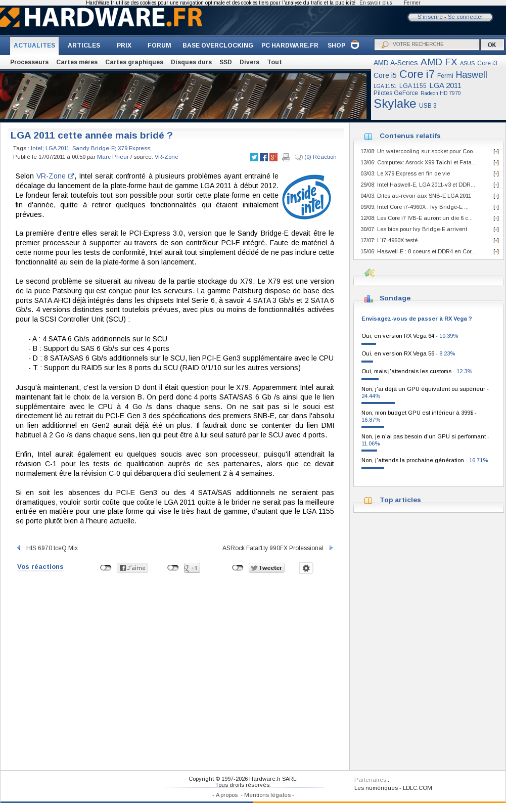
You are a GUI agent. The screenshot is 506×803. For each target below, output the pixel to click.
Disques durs (191, 62)
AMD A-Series (396, 63)
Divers (249, 62)
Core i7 (417, 74)
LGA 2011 (445, 85)
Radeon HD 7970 (441, 93)
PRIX (124, 45)
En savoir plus (375, 3)
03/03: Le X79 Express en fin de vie (405, 173)
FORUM (159, 45)
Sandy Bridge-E (93, 148)
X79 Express (134, 148)
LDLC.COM (417, 788)
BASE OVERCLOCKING (217, 45)
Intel (36, 148)
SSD (225, 62)
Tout (274, 62)
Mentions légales (267, 795)
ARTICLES (84, 45)
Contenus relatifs (410, 136)
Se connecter (465, 17)
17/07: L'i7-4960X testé (389, 240)
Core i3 (487, 63)
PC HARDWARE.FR (289, 45)
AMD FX (439, 62)
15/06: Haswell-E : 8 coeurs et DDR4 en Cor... (418, 251)
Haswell (471, 75)
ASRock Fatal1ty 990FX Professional (278, 548)
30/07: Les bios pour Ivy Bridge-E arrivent (413, 229)
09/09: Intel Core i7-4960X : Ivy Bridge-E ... (414, 207)
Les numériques (376, 788)
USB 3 (428, 105)
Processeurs (29, 62)
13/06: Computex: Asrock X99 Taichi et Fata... (418, 162)
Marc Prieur (113, 157)
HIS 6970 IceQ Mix (47, 548)
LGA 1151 (385, 86)
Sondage (395, 298)
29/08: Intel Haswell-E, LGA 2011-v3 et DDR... (417, 185)
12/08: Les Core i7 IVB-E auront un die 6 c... (416, 218)
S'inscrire (430, 17)
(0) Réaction (316, 157)
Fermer (412, 3)
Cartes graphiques (134, 62)
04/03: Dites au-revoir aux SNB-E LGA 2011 (415, 196)
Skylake (395, 103)
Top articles (400, 500)
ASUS (467, 63)
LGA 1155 (413, 86)
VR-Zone (166, 157)
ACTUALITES (34, 45)
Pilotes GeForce (396, 93)
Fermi (445, 75)
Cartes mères (77, 62)
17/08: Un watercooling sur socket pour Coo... (418, 151)
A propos (227, 795)
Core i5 (385, 75)
